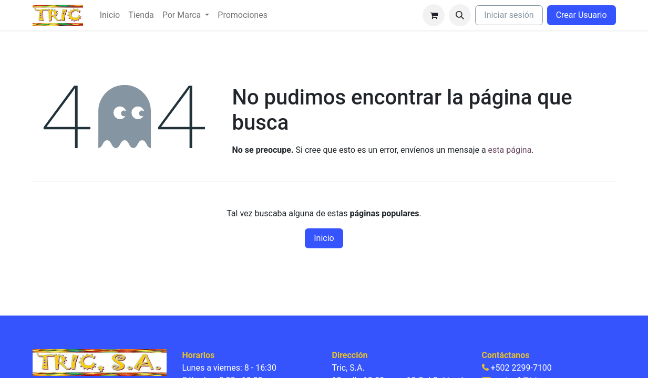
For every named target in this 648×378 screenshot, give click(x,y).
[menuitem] (110, 15)
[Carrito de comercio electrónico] (434, 15)
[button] (460, 15)
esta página (510, 150)
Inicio (324, 238)
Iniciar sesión (508, 15)
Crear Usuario (581, 15)
